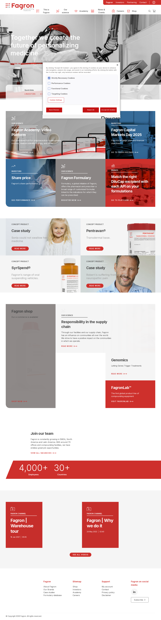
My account (107, 584)
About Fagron (49, 584)
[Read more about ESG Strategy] (80, 378)
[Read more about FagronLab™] (130, 392)
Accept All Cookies (108, 110)
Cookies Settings (56, 100)
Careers (76, 593)
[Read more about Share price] (31, 181)
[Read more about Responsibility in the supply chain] (105, 326)
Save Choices (54, 110)
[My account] (153, 2)
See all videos (80, 552)
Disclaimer (106, 593)
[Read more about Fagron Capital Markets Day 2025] (130, 134)
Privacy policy (108, 590)
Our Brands (48, 587)
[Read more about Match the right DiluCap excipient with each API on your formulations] (130, 181)
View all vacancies (43, 451)
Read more (95, 246)
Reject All (90, 110)
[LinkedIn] (134, 589)
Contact (143, 2)
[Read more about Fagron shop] (31, 354)
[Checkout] (154, 11)
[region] (81, 90)
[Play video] (42, 522)
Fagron (109, 2)
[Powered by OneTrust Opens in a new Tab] (110, 116)
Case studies (49, 590)
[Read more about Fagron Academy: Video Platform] (55, 134)
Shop (75, 584)
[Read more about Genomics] (130, 364)
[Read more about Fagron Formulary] (80, 181)
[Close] (117, 65)
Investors (120, 2)
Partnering (132, 2)
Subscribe (140, 597)
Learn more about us (26, 63)
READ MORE (20, 246)
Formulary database (52, 593)
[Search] (149, 11)
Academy (77, 590)
